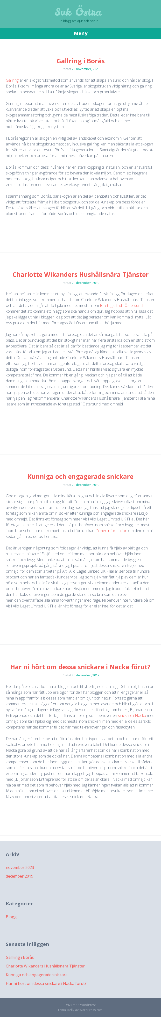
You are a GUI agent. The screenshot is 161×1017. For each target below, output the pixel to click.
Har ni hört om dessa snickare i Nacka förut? (80, 667)
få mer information (111, 530)
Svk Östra (78, 12)
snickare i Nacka (132, 715)
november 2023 (20, 867)
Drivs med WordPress (81, 1005)
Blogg (11, 916)
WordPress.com (91, 1010)
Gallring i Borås (80, 61)
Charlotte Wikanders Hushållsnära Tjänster (80, 274)
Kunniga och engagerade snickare (80, 476)
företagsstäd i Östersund (121, 305)
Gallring (12, 80)
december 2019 (19, 876)
